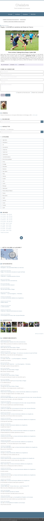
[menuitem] (10, 14)
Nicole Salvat (4, 341)
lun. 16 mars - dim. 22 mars (6, 218)
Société (4, 205)
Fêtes (4, 173)
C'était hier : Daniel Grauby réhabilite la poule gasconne (14, 21)
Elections (4, 169)
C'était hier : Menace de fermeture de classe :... (12, 311)
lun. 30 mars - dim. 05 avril (6, 214)
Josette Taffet (4, 486)
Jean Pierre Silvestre (5, 380)
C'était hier (5, 149)
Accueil (10, 14)
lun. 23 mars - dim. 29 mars (6, 216)
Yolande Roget (4, 441)
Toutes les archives (5, 232)
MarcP (2, 347)
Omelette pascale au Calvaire (12, 491)
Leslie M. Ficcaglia (5, 402)
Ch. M (2, 358)
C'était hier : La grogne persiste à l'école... (10, 276)
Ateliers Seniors (4, 302)
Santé (4, 198)
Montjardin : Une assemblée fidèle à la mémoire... (12, 267)
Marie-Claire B (4, 463)
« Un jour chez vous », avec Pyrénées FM (19, 486)
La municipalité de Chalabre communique (23, 497)
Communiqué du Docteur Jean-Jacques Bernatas (13, 315)
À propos (25, 14)
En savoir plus (14, 520)
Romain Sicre (4, 364)
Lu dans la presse (5, 306)
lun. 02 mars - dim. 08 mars (6, 221)
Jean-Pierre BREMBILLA (6, 447)
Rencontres (5, 195)
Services (4, 200)
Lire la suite (35, 115)
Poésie (4, 193)
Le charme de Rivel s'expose (7, 285)
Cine (2, 369)
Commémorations (6, 157)
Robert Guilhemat (5, 458)
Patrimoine (5, 188)
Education (5, 166)
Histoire (4, 176)
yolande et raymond (6, 419)
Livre (4, 181)
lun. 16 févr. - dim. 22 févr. (6, 225)
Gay (2, 502)
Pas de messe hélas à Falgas (8, 289)
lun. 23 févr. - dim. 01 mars (6, 223)
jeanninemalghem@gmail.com (8, 397)
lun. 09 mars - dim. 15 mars (6, 219)
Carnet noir (5, 152)
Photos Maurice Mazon (7, 190)
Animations (5, 142)
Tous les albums (39, 333)
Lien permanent (5, 64)
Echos (4, 161)
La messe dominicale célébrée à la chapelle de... (12, 298)
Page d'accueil (23, 19)
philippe (2, 480)
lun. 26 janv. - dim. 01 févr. (6, 230)
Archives (17, 14)
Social (4, 202)
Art (3, 144)
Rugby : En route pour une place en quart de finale (13, 272)
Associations (5, 147)
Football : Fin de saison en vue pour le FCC (11, 19)
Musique (4, 186)
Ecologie (4, 164)
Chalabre (22, 5)
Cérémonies (5, 154)
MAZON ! (33, 14)
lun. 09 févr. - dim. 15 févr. (6, 226)
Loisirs (4, 183)
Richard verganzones (6, 353)
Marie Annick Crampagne (7, 391)
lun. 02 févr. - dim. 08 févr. (6, 228)
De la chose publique (7, 159)
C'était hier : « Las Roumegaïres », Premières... (12, 293)
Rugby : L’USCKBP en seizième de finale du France (17, 27)
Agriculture (5, 140)
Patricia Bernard (4, 414)
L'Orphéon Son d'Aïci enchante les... (9, 280)
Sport (4, 207)
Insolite (4, 178)
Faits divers (5, 171)
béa (1, 425)
